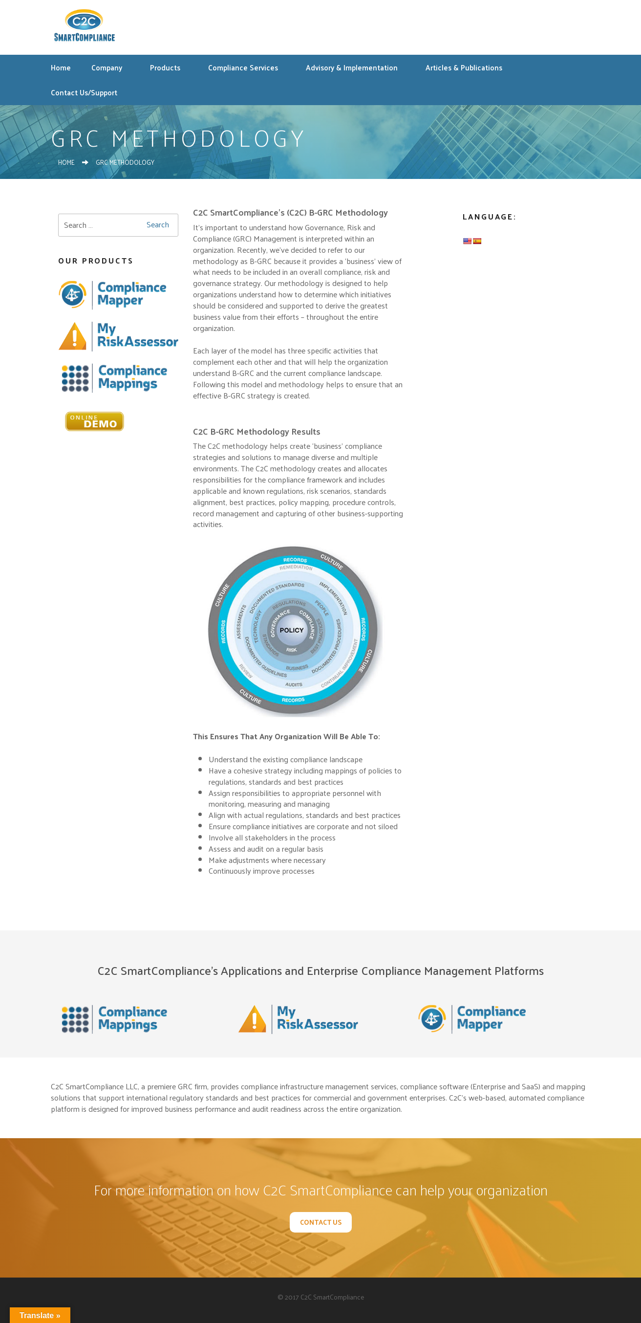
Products (170, 67)
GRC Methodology (125, 162)
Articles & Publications (469, 67)
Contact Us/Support (84, 92)
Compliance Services (248, 67)
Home (61, 67)
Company (111, 67)
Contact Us (321, 1222)
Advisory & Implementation (356, 67)
